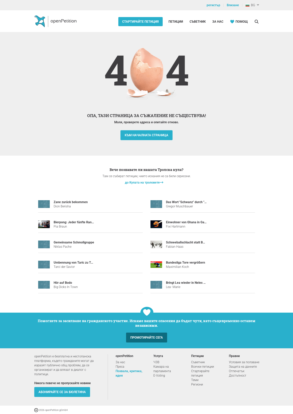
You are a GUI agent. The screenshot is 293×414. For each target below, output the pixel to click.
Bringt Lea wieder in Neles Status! (189, 283)
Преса (120, 366)
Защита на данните (243, 366)
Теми (194, 380)
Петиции (176, 21)
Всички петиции (202, 366)
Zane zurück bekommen (71, 202)
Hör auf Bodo (63, 283)
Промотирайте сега (146, 337)
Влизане (233, 5)
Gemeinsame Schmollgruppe (74, 242)
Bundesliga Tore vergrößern (185, 262)
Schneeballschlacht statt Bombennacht (193, 242)
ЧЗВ (156, 362)
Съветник (198, 21)
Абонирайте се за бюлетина (62, 392)
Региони (197, 384)
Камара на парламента (162, 369)
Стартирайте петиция (140, 21)
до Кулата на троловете (142, 182)
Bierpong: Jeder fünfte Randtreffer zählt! (82, 222)
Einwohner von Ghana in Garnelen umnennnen (198, 222)
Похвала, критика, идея (129, 373)
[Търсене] (256, 21)
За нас (217, 21)
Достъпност (237, 375)
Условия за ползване (244, 362)
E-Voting (159, 375)
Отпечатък (236, 371)
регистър (213, 5)
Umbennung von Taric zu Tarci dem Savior (83, 262)
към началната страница (146, 135)
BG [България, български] (250, 5)
